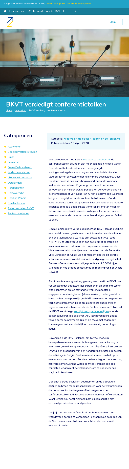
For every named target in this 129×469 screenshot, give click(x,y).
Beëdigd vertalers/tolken (22, 152)
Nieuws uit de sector (77, 139)
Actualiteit (20, 110)
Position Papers (17, 198)
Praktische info (16, 203)
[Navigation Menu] (114, 22)
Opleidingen (15, 183)
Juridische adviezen (19, 172)
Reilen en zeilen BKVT (106, 139)
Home (9, 110)
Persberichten (16, 188)
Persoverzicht (16, 193)
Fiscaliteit (13, 162)
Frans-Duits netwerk (20, 167)
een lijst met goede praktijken (91, 311)
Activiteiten (14, 146)
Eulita (11, 157)
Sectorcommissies (18, 213)
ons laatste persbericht (96, 159)
